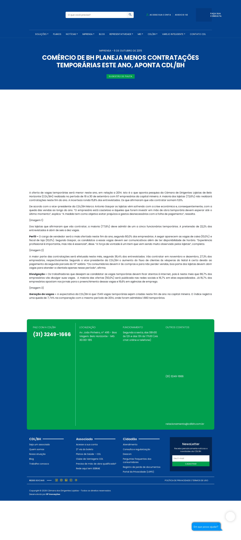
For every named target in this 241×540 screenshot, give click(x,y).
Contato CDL (198, 34)
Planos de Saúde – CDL (88, 453)
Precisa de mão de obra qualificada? (96, 463)
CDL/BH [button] (152, 34)
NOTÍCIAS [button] (71, 34)
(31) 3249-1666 (52, 334)
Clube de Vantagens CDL (89, 458)
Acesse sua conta (158, 14)
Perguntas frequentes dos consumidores (137, 460)
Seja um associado (39, 444)
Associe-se (181, 14)
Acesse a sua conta (87, 444)
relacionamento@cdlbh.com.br (185, 423)
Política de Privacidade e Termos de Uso (186, 479)
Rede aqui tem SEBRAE (88, 468)
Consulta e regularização (136, 448)
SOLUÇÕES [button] (41, 34)
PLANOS (57, 34)
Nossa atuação (37, 453)
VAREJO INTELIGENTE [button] (172, 34)
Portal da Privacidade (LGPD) (138, 471)
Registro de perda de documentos (141, 466)
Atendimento (130, 444)
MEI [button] (139, 34)
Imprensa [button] (87, 34)
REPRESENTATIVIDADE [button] (120, 34)
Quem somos (36, 448)
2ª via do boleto (84, 448)
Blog (102, 34)
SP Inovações (53, 493)
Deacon (127, 453)
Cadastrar (190, 463)
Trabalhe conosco (39, 463)
